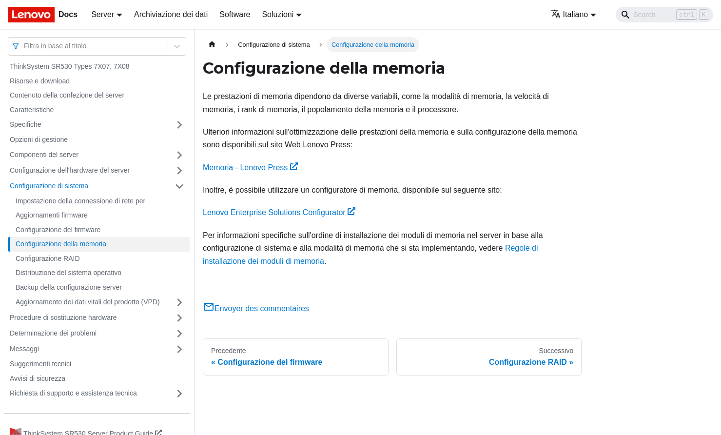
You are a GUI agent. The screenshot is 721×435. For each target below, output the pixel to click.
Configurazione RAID (48, 258)
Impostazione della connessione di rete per (80, 201)
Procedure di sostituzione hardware (63, 317)
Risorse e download (40, 81)
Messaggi (24, 349)
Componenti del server (44, 154)
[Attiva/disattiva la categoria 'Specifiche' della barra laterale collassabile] (179, 125)
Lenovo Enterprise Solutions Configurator (279, 212)
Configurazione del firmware (58, 230)
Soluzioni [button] (277, 14)
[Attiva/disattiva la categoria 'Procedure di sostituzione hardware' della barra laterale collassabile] (179, 318)
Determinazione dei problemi (53, 333)
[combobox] (25, 46)
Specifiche (25, 124)
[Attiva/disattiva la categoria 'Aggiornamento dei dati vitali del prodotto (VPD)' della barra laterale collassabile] (179, 302)
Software (234, 14)
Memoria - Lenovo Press (250, 167)
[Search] (664, 14)
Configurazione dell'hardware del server (70, 170)
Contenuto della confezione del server (67, 95)
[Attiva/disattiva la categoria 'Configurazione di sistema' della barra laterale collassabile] (179, 186)
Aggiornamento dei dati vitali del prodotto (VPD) (88, 302)
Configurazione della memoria (61, 244)
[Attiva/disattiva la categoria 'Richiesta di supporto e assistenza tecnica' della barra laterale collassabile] (179, 393)
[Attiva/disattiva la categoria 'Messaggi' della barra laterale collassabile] (179, 349)
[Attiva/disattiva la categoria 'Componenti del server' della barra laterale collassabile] (179, 155)
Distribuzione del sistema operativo (68, 273)
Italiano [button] (569, 14)
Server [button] (102, 14)
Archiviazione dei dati (171, 14)
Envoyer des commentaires (256, 308)
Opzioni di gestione (39, 139)
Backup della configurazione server (69, 287)
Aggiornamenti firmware (52, 215)
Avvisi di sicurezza (37, 378)
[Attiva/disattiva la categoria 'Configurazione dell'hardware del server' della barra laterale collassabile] (179, 170)
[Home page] (212, 44)
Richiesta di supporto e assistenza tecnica (73, 393)
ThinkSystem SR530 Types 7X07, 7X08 (70, 66)
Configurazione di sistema (49, 186)
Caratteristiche (32, 110)
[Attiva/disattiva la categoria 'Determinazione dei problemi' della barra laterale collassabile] (179, 333)
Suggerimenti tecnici (40, 364)
